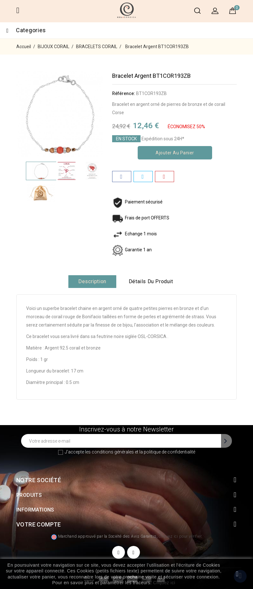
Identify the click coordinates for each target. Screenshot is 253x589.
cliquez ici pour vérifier (180, 536)
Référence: (123, 93)
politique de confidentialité (169, 451)
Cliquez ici (164, 582)
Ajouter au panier (175, 152)
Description (92, 281)
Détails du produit (151, 281)
